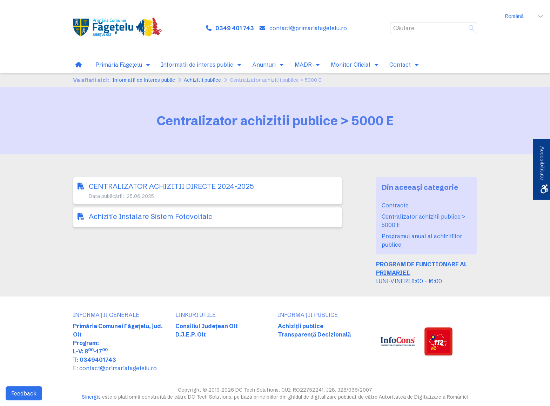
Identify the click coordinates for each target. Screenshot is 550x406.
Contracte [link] (395, 205)
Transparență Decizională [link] (314, 334)
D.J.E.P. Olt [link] (190, 334)
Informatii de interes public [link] (143, 80)
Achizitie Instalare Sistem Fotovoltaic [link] (150, 216)
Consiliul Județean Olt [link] (206, 326)
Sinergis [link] (91, 397)
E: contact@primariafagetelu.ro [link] (115, 368)
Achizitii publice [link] (202, 80)
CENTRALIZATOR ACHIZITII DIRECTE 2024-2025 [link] (171, 186)
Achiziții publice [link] (300, 326)
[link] (119, 28)
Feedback (23, 393)
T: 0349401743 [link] (94, 359)
